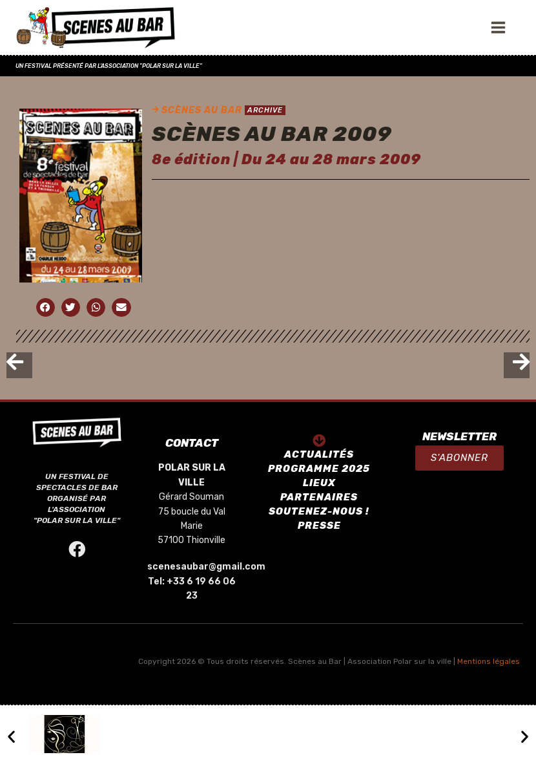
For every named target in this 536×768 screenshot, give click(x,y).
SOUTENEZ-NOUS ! (319, 511)
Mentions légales (488, 661)
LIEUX (319, 483)
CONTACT (191, 442)
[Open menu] (501, 27)
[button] (459, 458)
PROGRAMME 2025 (319, 469)
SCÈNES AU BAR (201, 110)
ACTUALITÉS (319, 454)
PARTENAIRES (319, 497)
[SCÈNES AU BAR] (96, 27)
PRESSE (319, 525)
